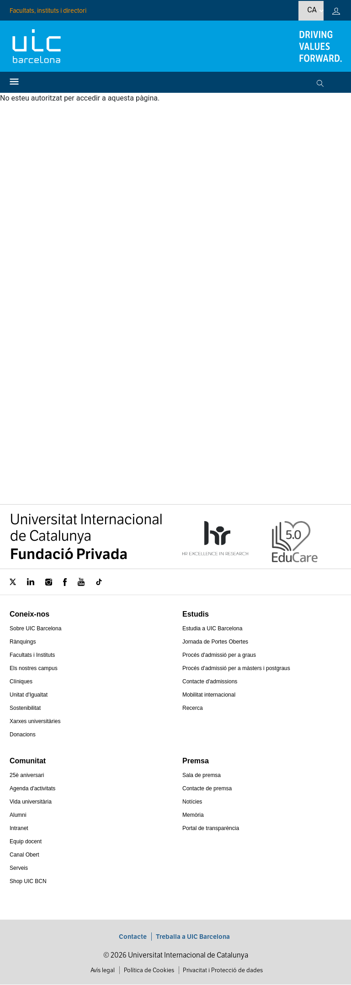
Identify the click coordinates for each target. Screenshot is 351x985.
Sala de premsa (201, 775)
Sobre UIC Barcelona (35, 628)
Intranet (19, 828)
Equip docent (26, 841)
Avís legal (102, 970)
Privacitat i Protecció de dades (223, 970)
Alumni (18, 815)
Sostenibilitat (25, 708)
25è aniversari (27, 775)
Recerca (192, 708)
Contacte (133, 936)
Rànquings (23, 642)
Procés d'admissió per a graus (219, 655)
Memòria (193, 815)
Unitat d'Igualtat (29, 695)
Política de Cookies (149, 970)
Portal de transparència (210, 828)
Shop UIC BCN (28, 881)
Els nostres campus (34, 668)
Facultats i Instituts (32, 655)
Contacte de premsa (207, 788)
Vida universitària (31, 802)
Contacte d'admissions (209, 681)
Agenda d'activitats (32, 788)
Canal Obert (24, 855)
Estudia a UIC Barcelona (212, 628)
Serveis (19, 868)
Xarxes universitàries (35, 721)
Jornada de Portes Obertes (215, 642)
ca (312, 9)
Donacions (23, 734)
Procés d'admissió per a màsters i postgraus (236, 668)
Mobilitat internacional (208, 695)
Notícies (192, 802)
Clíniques (21, 681)
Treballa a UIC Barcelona (193, 936)
